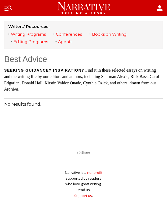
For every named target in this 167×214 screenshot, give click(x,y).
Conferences (69, 34)
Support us (83, 195)
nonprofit (94, 172)
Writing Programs (28, 34)
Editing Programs (31, 41)
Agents (65, 41)
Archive (11, 89)
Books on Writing (109, 34)
